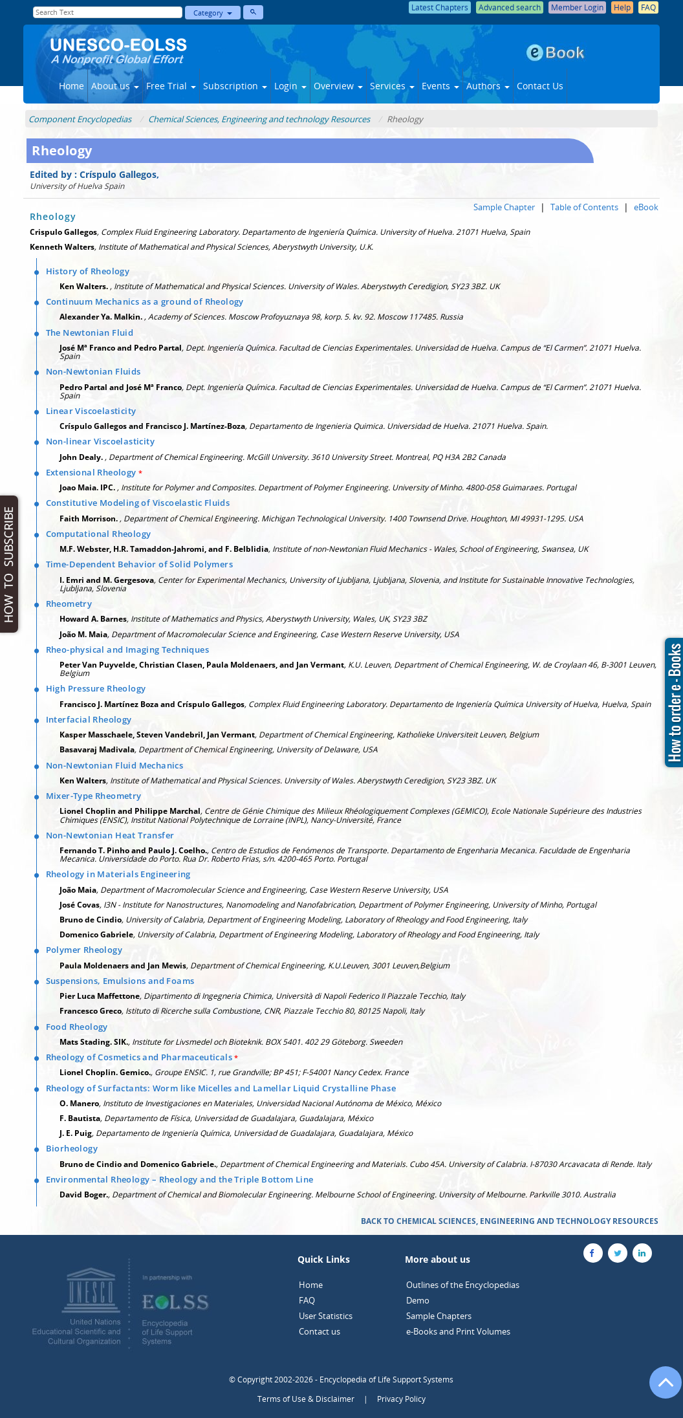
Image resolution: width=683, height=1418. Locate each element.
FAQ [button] (648, 7)
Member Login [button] (577, 7)
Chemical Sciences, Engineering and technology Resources (259, 119)
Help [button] (622, 7)
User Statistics (325, 1316)
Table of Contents (584, 207)
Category (212, 12)
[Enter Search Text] (107, 12)
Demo (417, 1300)
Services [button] (392, 86)
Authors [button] (488, 86)
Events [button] (440, 86)
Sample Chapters (439, 1316)
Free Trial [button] (171, 86)
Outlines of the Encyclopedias (462, 1285)
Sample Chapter (504, 207)
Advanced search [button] (510, 7)
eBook (646, 207)
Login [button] (290, 86)
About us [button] (115, 86)
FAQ (307, 1300)
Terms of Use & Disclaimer (305, 1398)
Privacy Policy (401, 1398)
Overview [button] (338, 86)
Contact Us (540, 86)
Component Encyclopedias (79, 119)
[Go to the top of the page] (659, 1389)
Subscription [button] (235, 86)
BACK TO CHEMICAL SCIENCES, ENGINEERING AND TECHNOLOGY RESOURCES (509, 1221)
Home (71, 86)
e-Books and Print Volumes (458, 1331)
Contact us (319, 1331)
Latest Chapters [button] (439, 7)
